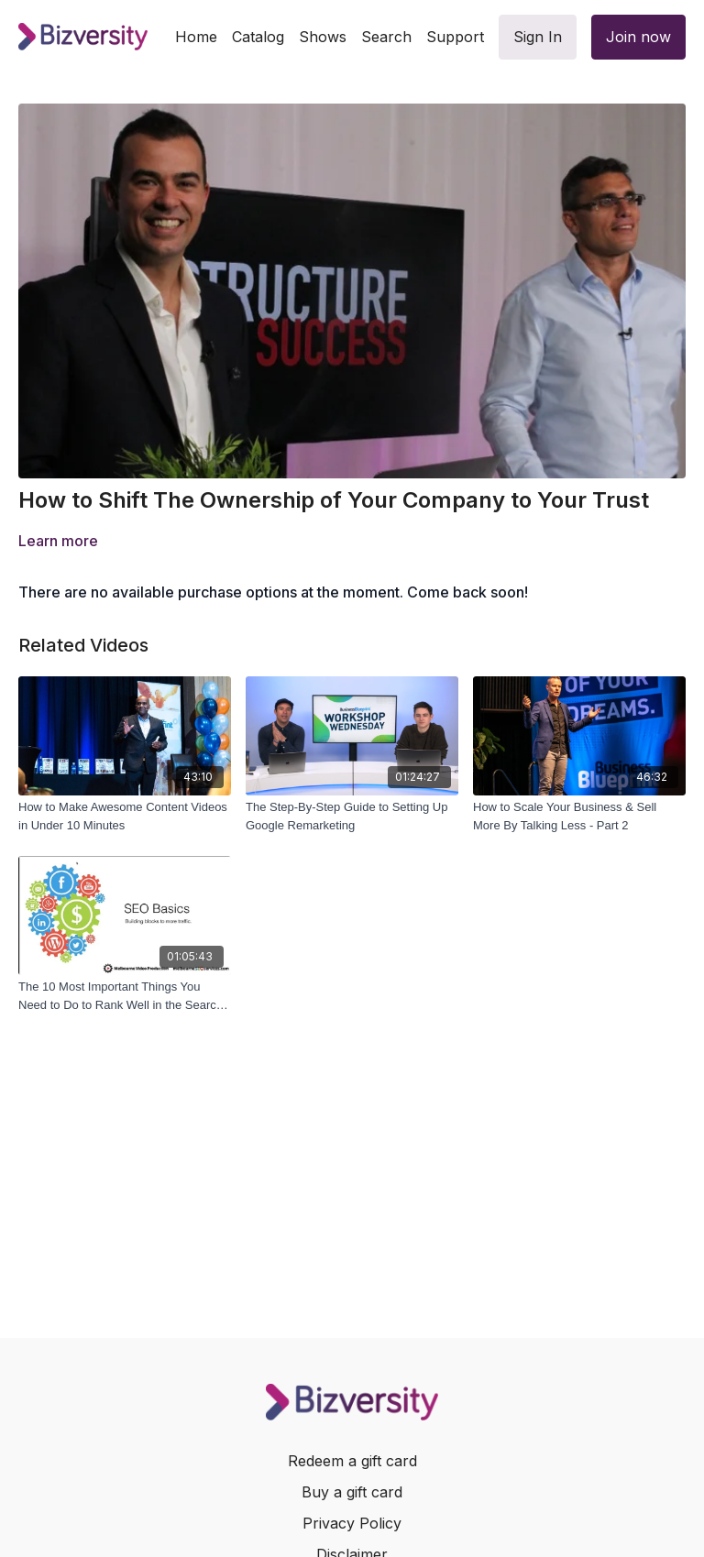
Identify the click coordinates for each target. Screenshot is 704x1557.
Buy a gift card (352, 1492)
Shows (322, 36)
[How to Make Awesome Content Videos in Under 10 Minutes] (124, 816)
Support (455, 36)
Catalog (258, 36)
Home (196, 36)
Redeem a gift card (352, 1461)
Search (386, 36)
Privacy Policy (352, 1523)
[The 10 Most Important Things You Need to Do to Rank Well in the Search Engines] (124, 996)
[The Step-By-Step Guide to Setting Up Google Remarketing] (352, 816)
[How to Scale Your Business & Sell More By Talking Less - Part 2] (579, 816)
